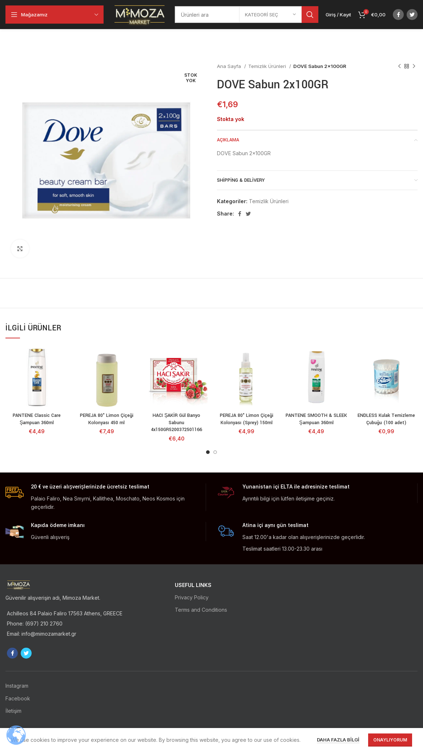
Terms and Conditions (201, 610)
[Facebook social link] (398, 14)
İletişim (13, 711)
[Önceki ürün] (399, 66)
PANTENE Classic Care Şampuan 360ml (37, 419)
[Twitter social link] (412, 14)
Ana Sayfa (229, 66)
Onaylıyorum (390, 740)
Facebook (17, 698)
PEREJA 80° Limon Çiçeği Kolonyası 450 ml (106, 419)
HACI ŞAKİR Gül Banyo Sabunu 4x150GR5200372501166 (176, 422)
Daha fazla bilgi (338, 740)
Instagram (16, 686)
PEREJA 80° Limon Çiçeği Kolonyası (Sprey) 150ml (246, 419)
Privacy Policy (192, 597)
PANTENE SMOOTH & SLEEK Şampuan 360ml (316, 419)
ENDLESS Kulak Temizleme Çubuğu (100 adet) (386, 419)
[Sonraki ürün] (414, 66)
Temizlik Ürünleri (267, 66)
